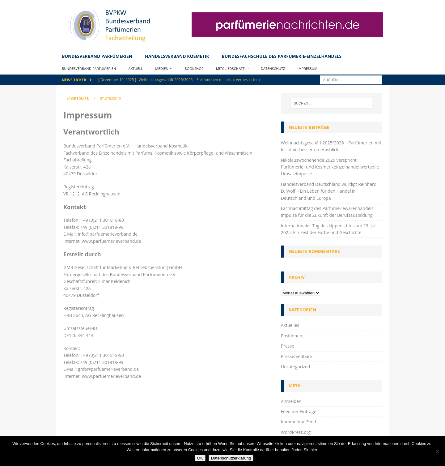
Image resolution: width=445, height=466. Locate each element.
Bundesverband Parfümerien (97, 56)
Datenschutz (273, 68)
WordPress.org (296, 432)
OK (200, 458)
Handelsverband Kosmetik (177, 56)
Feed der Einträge (298, 411)
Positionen (291, 336)
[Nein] (437, 451)
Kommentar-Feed (298, 422)
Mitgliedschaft (230, 68)
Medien (161, 68)
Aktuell (136, 68)
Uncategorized (295, 367)
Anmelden (291, 401)
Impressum (307, 68)
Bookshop (194, 68)
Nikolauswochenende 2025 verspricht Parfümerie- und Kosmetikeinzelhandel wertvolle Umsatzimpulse (330, 167)
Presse (287, 346)
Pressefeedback (297, 356)
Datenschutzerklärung (231, 458)
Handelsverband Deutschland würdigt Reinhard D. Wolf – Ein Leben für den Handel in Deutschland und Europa (328, 191)
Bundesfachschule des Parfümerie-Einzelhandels (281, 56)
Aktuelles (290, 325)
